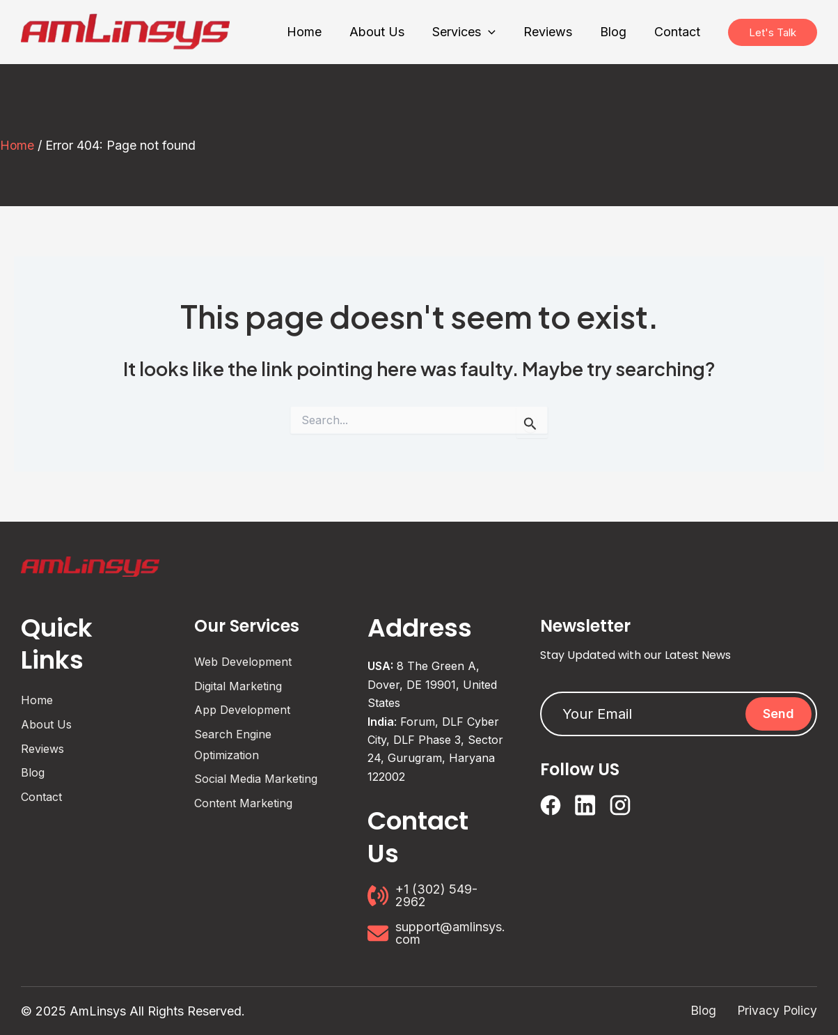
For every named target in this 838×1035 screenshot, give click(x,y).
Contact (41, 797)
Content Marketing (243, 803)
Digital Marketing (238, 686)
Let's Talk (772, 31)
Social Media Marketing (255, 779)
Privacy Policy (776, 1011)
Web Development (243, 662)
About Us (46, 724)
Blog (33, 772)
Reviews (42, 748)
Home (17, 145)
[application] (498, 32)
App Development (242, 710)
